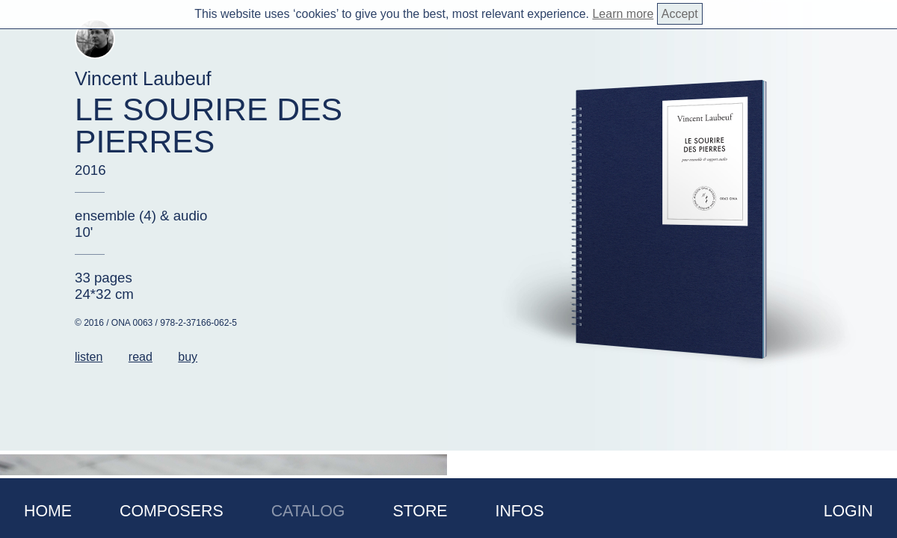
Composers (172, 511)
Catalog (308, 511)
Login (848, 511)
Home (48, 511)
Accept (680, 13)
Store (419, 511)
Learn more (622, 13)
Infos (520, 511)
